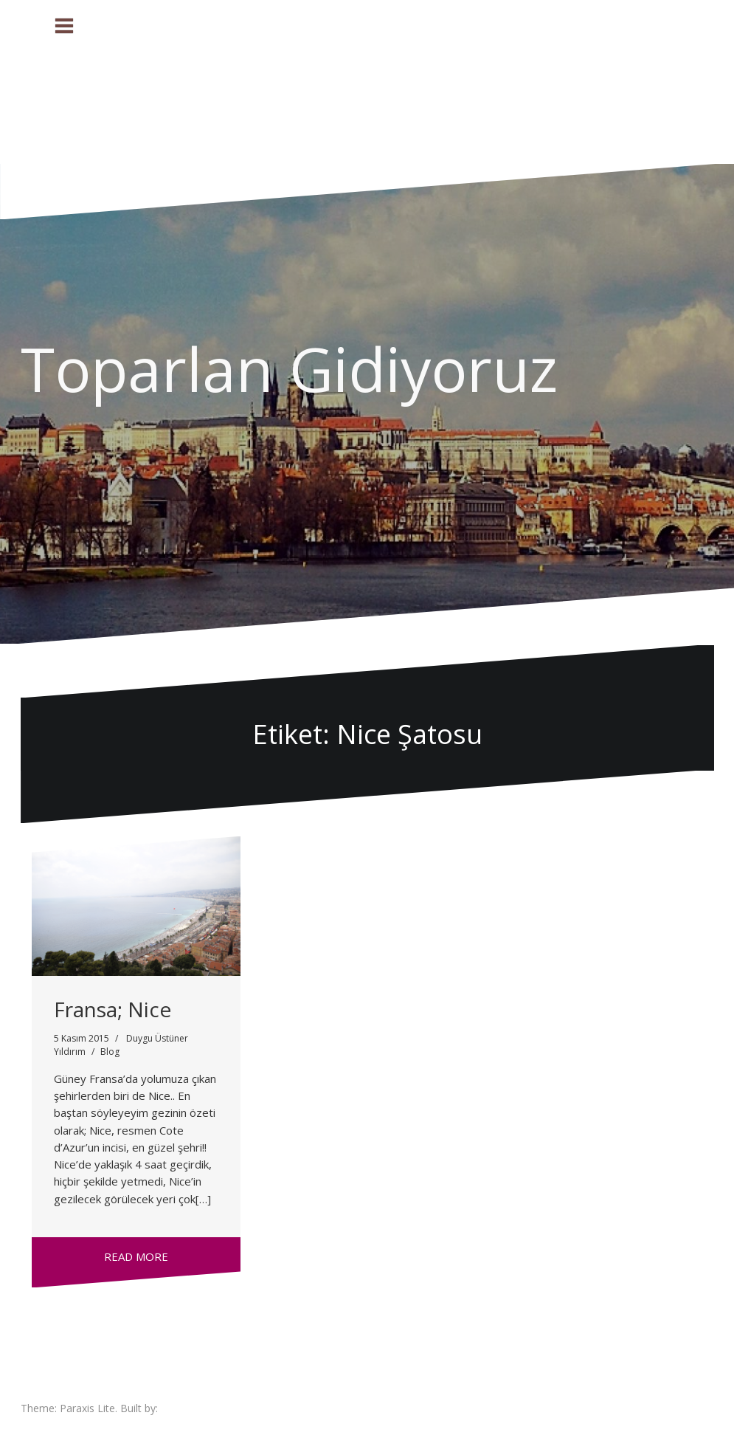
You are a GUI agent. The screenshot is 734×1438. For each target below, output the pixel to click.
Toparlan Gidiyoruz (289, 368)
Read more (136, 1256)
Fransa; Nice (112, 1009)
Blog (110, 1051)
